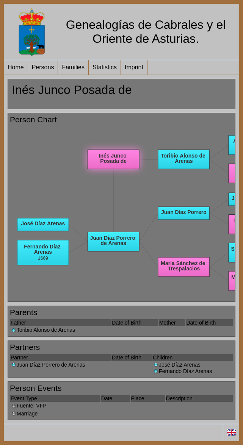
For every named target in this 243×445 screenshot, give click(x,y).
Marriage (24, 414)
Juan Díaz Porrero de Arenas (48, 365)
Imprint (134, 67)
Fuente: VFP (29, 406)
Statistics (104, 67)
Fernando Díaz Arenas (182, 371)
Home (16, 67)
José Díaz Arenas (177, 365)
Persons (43, 67)
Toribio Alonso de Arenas (43, 330)
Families (73, 67)
